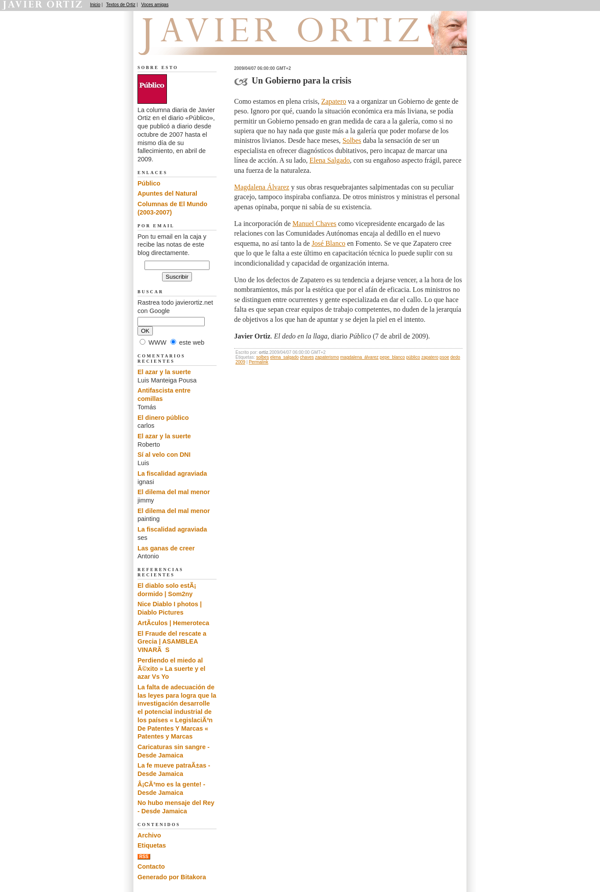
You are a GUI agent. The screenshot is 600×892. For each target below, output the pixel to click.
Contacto (151, 866)
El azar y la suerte (164, 371)
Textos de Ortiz (121, 4)
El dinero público (163, 417)
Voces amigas (154, 4)
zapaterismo (327, 357)
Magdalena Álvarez (261, 187)
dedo (455, 357)
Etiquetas (151, 845)
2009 (240, 362)
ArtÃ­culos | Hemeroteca (173, 622)
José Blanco (328, 243)
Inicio (95, 4)
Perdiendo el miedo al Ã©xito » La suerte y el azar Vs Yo (171, 668)
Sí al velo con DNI (164, 454)
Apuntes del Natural (167, 193)
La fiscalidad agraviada (172, 473)
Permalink (258, 362)
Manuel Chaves (314, 223)
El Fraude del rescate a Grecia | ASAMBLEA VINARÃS (171, 641)
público (413, 357)
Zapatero (333, 101)
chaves (307, 357)
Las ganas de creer (166, 548)
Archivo (149, 835)
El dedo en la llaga (186, 44)
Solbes (352, 140)
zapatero (429, 357)
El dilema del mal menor (173, 491)
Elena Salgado (330, 160)
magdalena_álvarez (359, 357)
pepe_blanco (392, 357)
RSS (143, 856)
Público (148, 183)
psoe (444, 357)
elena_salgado (284, 357)
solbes (262, 357)
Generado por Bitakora (171, 877)
